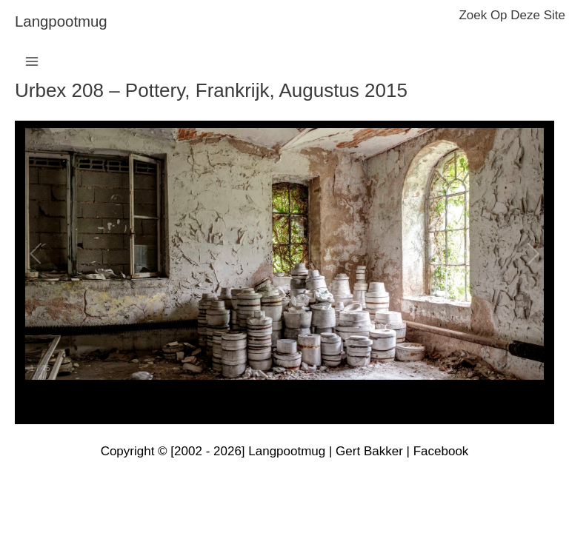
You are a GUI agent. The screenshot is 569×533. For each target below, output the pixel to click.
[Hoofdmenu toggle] (32, 61)
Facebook (441, 451)
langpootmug (61, 21)
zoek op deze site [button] (512, 15)
